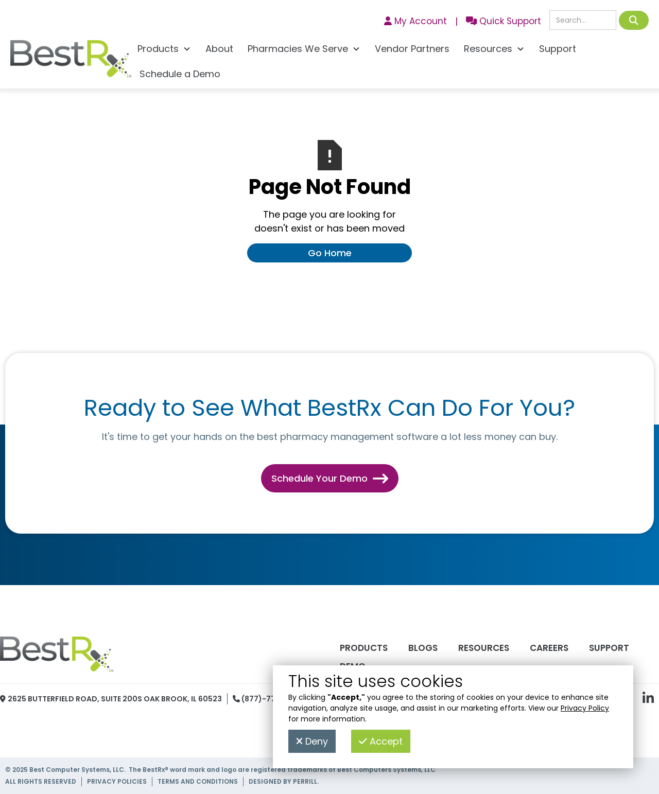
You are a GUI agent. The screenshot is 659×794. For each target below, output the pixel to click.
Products (364, 648)
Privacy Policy (585, 708)
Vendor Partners (412, 48)
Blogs (423, 648)
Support (557, 48)
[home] (70, 61)
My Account (415, 21)
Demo (353, 666)
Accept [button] (381, 741)
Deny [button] (312, 741)
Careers (549, 648)
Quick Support (503, 21)
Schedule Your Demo (329, 478)
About (219, 48)
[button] (164, 50)
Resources (483, 648)
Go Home (330, 252)
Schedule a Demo (180, 73)
